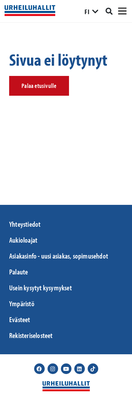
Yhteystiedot (24, 224)
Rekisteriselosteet (31, 335)
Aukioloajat (23, 239)
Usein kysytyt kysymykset (40, 287)
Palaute (18, 271)
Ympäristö (21, 303)
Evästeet (19, 319)
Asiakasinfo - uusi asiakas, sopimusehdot (58, 255)
